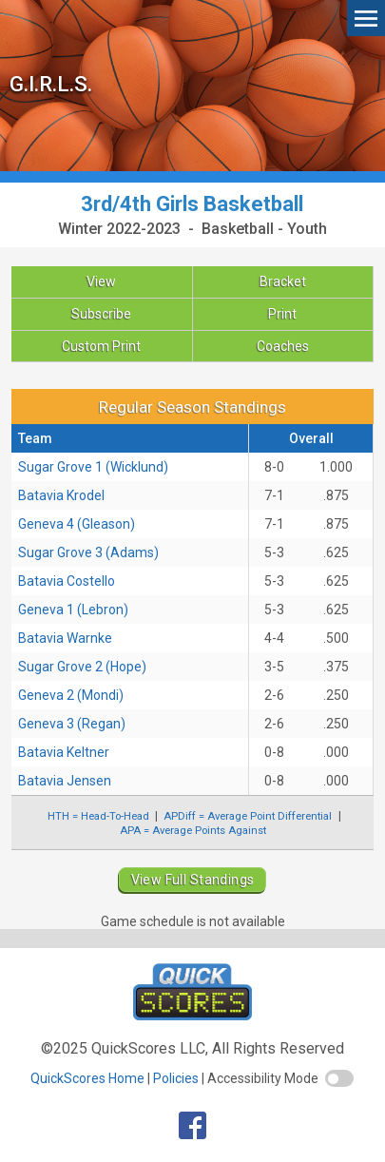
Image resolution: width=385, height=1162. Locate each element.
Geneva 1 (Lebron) (73, 609)
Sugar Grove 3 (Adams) (88, 552)
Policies (176, 1078)
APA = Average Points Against (193, 830)
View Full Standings (193, 879)
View (101, 281)
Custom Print (101, 346)
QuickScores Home (87, 1078)
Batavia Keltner (63, 752)
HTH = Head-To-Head (98, 816)
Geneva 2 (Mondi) (71, 695)
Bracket (283, 281)
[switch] (339, 1078)
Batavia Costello (66, 581)
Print (282, 313)
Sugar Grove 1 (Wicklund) (93, 466)
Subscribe (101, 313)
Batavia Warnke (65, 638)
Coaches (283, 346)
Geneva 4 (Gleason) (76, 524)
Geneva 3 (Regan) (71, 723)
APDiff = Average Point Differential (248, 816)
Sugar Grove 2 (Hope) (82, 666)
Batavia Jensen (64, 780)
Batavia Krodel (61, 495)
